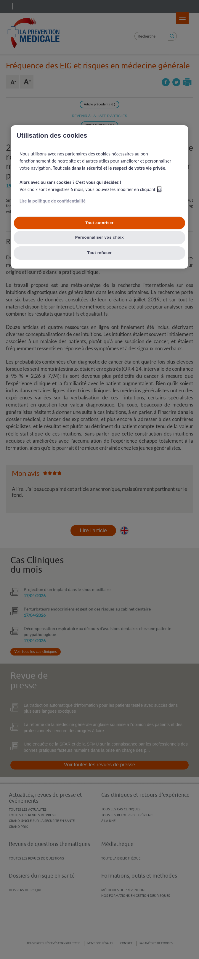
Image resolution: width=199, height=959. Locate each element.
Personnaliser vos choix (99, 237)
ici (159, 189)
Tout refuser (99, 253)
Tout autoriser (99, 223)
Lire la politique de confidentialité (53, 201)
